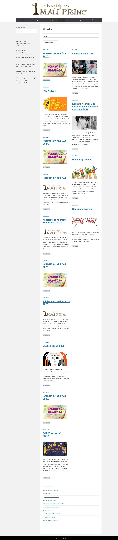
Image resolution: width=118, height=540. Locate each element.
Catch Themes (70, 538)
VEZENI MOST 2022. (54, 346)
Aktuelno (61, 20)
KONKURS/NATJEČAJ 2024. (54, 142)
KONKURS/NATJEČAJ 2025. (54, 55)
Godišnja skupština (82, 209)
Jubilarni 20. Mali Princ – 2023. (56, 303)
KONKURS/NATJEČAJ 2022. (54, 398)
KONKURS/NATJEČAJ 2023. (54, 266)
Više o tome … (47, 204)
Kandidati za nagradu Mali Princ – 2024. (54, 221)
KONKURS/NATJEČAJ (54, 178)
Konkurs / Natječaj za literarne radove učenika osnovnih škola (85, 106)
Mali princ (56, 538)
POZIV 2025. (50, 91)
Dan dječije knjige (82, 159)
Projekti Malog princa (36, 20)
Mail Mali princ (92, 20)
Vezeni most (46, 80)
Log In (81, 20)
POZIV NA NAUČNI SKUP (53, 435)
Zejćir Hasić (47, 510)
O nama (26, 20)
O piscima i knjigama (71, 20)
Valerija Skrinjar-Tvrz (83, 53)
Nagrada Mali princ (51, 20)
